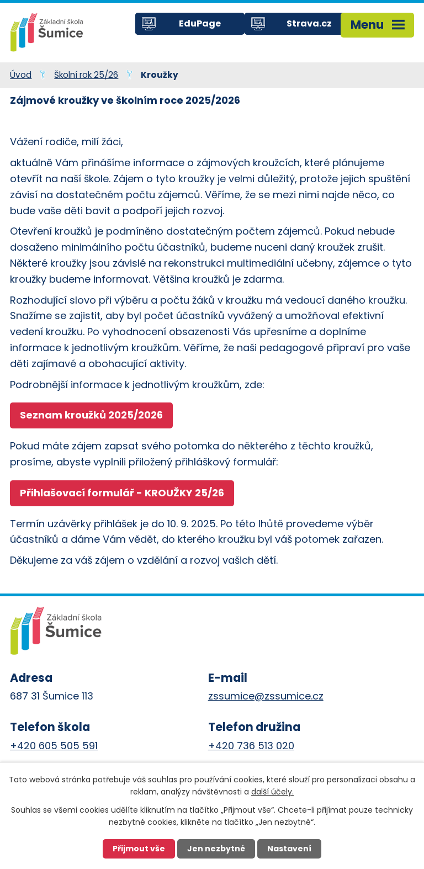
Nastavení (289, 848)
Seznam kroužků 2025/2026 (91, 415)
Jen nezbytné (216, 848)
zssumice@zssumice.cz (266, 696)
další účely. (272, 791)
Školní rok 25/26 (86, 75)
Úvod (20, 75)
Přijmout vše (139, 848)
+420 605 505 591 (54, 746)
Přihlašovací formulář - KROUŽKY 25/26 (122, 493)
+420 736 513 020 (251, 746)
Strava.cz (309, 23)
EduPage (200, 23)
